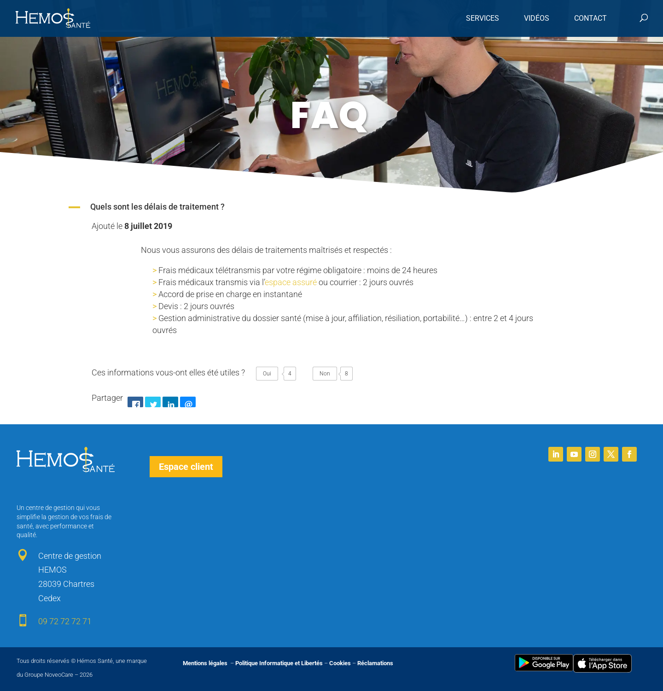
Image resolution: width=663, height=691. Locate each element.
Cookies (340, 663)
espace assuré (291, 282)
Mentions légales (206, 663)
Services (482, 18)
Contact (590, 18)
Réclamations (375, 663)
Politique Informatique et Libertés (279, 663)
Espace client (186, 466)
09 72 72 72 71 (65, 621)
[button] (331, 207)
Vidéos (536, 18)
